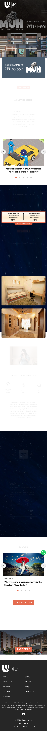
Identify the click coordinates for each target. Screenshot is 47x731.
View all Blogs (23, 603)
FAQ (27, 687)
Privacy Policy (23, 723)
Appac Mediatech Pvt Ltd (25, 726)
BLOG (27, 677)
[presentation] (3, 151)
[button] (16, 177)
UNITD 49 (6, 687)
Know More (23, 649)
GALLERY (6, 692)
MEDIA (28, 682)
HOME (5, 677)
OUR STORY (7, 682)
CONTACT (29, 692)
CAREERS (6, 697)
